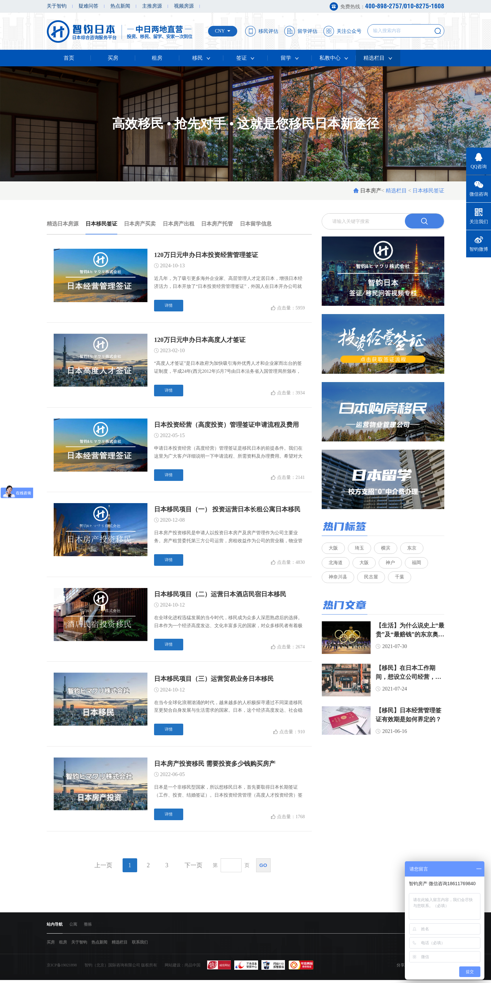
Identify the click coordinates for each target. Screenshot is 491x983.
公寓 (73, 927)
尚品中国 (192, 968)
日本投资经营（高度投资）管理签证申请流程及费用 (230, 425)
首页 (69, 58)
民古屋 (371, 580)
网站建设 (173, 968)
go (263, 867)
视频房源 (184, 6)
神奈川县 (338, 580)
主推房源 (152, 6)
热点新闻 (120, 6)
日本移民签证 (101, 224)
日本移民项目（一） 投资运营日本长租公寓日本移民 (231, 510)
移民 (201, 58)
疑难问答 (88, 6)
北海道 (336, 564)
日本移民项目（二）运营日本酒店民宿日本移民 (223, 595)
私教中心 (333, 58)
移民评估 (268, 31)
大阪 (333, 548)
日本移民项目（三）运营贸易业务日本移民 (217, 680)
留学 (290, 58)
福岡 (417, 564)
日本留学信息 (256, 224)
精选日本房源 (63, 224)
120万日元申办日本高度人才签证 (202, 340)
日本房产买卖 (140, 224)
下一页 (193, 867)
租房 (157, 58)
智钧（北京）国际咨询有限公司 (112, 968)
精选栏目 (377, 58)
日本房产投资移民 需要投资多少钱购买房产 (218, 765)
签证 (245, 58)
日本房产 (370, 190)
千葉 (400, 580)
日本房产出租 (178, 224)
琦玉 (359, 548)
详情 (169, 305)
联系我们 (140, 945)
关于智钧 (57, 6)
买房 (113, 58)
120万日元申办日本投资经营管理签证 (208, 255)
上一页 (103, 867)
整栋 (88, 927)
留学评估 (307, 31)
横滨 (386, 548)
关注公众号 (349, 31)
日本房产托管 (217, 224)
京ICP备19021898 (62, 968)
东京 (412, 548)
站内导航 (55, 927)
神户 (391, 564)
